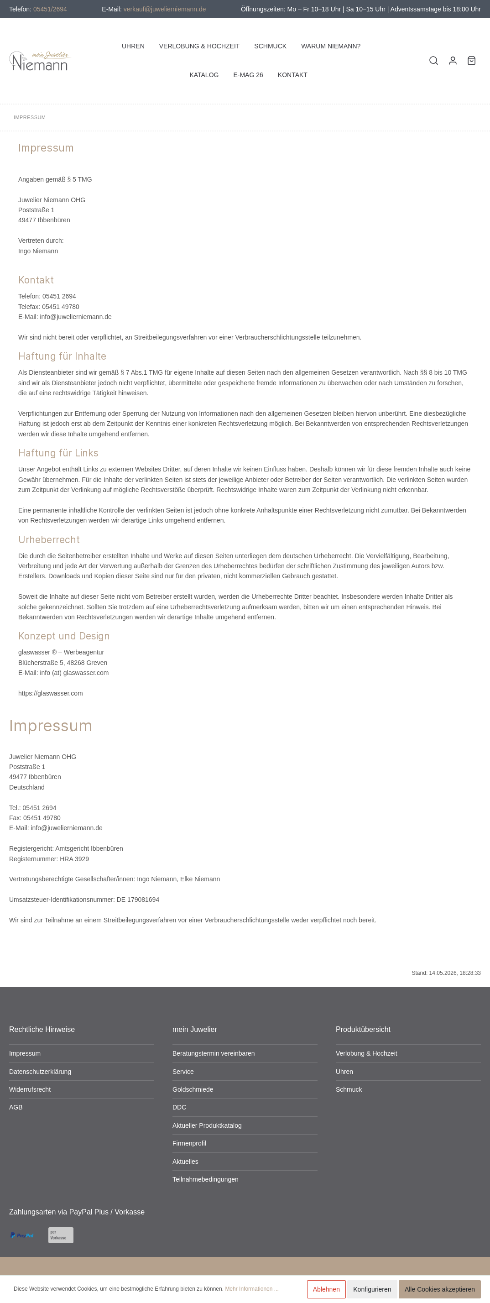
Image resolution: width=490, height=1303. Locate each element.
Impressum (25, 1053)
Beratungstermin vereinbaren (213, 1053)
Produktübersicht (363, 1029)
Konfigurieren (372, 1289)
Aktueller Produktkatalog (207, 1125)
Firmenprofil (189, 1143)
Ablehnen (326, 1289)
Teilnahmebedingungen (205, 1179)
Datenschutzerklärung (40, 1071)
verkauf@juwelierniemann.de (165, 9)
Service (183, 1071)
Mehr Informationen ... (251, 1289)
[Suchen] (433, 61)
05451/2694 (50, 9)
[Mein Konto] (452, 61)
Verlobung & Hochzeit (366, 1053)
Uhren (344, 1071)
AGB (16, 1107)
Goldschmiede (193, 1089)
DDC (179, 1107)
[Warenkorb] (471, 61)
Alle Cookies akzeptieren (440, 1289)
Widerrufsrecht (30, 1089)
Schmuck (349, 1089)
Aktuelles (185, 1161)
